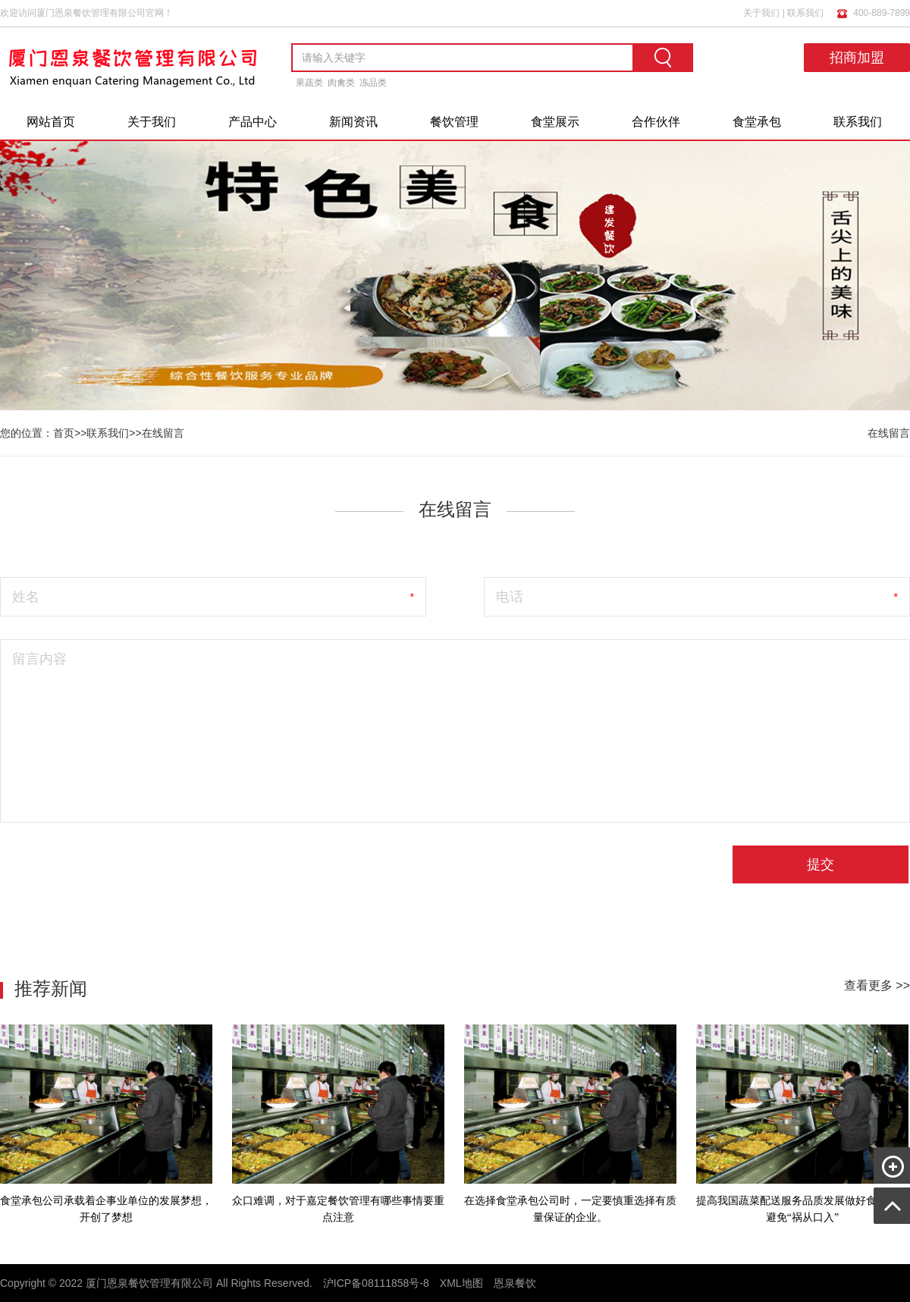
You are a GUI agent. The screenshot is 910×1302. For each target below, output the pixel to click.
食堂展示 (555, 121)
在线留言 (163, 433)
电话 (509, 596)
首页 (63, 433)
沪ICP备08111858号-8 (376, 1283)
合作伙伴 (656, 121)
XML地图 (461, 1283)
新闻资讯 (353, 121)
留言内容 (39, 659)
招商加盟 (857, 57)
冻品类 (373, 82)
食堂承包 (757, 121)
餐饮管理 (454, 121)
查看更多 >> (877, 985)
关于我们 (761, 13)
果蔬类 (309, 82)
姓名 (25, 596)
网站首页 (51, 121)
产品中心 (252, 121)
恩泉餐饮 (515, 1283)
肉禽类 (341, 82)
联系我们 (805, 13)
